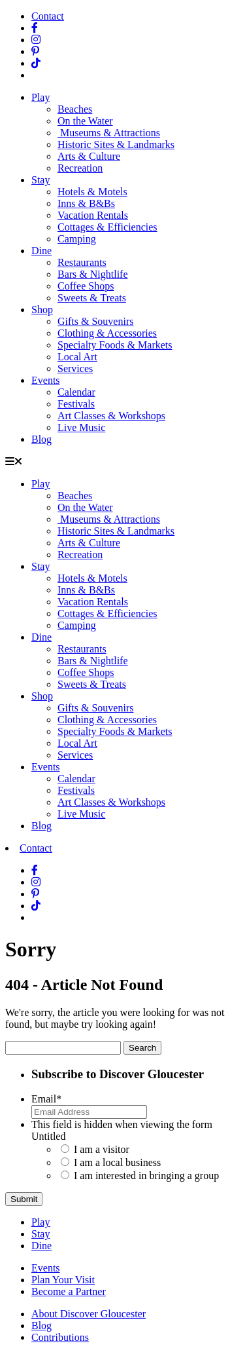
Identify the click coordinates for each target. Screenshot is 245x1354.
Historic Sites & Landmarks (115, 144)
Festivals (76, 403)
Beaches (74, 109)
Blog (41, 439)
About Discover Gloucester (88, 1313)
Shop (42, 309)
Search (142, 1048)
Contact (47, 16)
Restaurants (81, 262)
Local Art (77, 356)
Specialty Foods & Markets (114, 344)
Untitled (48, 1136)
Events (45, 380)
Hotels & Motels (92, 191)
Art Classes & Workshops (111, 415)
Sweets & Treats (91, 297)
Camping (76, 238)
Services (75, 368)
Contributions (60, 1337)
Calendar (76, 392)
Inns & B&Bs (86, 203)
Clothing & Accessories (107, 333)
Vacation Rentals (92, 215)
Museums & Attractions (108, 132)
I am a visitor (101, 1149)
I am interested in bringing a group (146, 1175)
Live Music (81, 427)
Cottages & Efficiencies (107, 227)
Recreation (80, 168)
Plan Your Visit (63, 1279)
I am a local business (117, 1162)
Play (40, 97)
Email (46, 1098)
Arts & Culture (88, 156)
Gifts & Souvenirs (95, 321)
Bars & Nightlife (92, 274)
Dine (41, 250)
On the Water (85, 120)
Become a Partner (68, 1291)
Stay (40, 179)
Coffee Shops (85, 285)
